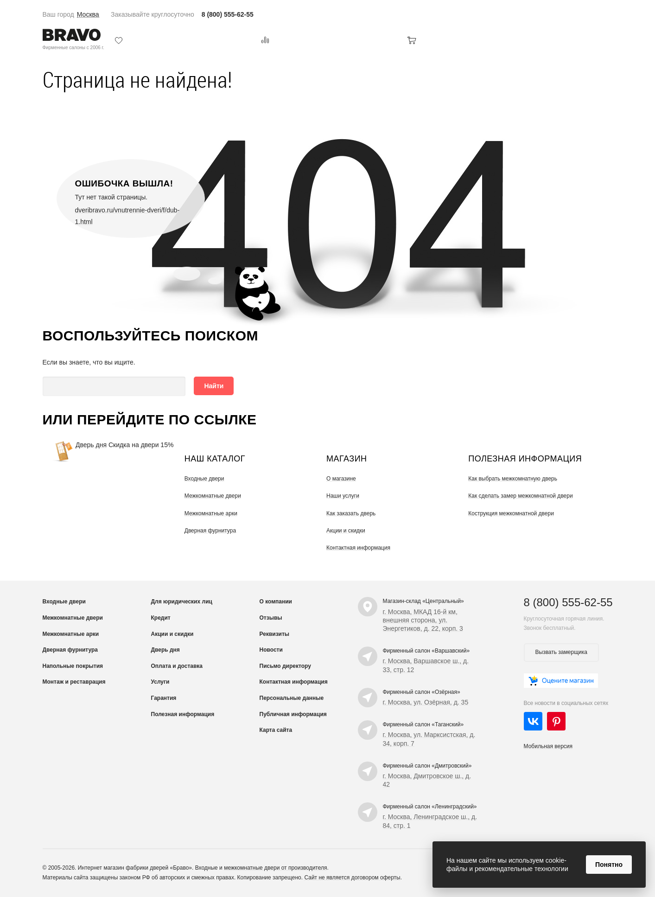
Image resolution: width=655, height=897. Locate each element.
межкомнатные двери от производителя (275, 868)
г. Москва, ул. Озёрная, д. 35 (426, 702)
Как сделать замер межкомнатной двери (520, 496)
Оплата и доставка (177, 666)
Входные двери (204, 478)
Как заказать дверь (350, 513)
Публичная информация (293, 714)
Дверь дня (91, 444)
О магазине (341, 478)
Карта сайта (276, 730)
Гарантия (164, 698)
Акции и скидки (345, 530)
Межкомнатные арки (210, 513)
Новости (271, 650)
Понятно (609, 864)
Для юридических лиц (181, 601)
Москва (88, 14)
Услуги (160, 682)
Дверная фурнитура (210, 530)
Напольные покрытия (73, 666)
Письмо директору (285, 666)
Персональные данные (292, 698)
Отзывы (271, 618)
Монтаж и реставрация (74, 682)
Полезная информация (183, 714)
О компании (276, 601)
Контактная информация (358, 548)
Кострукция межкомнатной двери (511, 513)
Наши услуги (342, 496)
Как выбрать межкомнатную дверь (512, 478)
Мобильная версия (548, 746)
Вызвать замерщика (561, 652)
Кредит (161, 618)
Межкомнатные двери (212, 496)
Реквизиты (275, 634)
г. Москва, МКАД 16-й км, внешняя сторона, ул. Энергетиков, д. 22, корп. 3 (423, 620)
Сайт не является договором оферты (352, 877)
